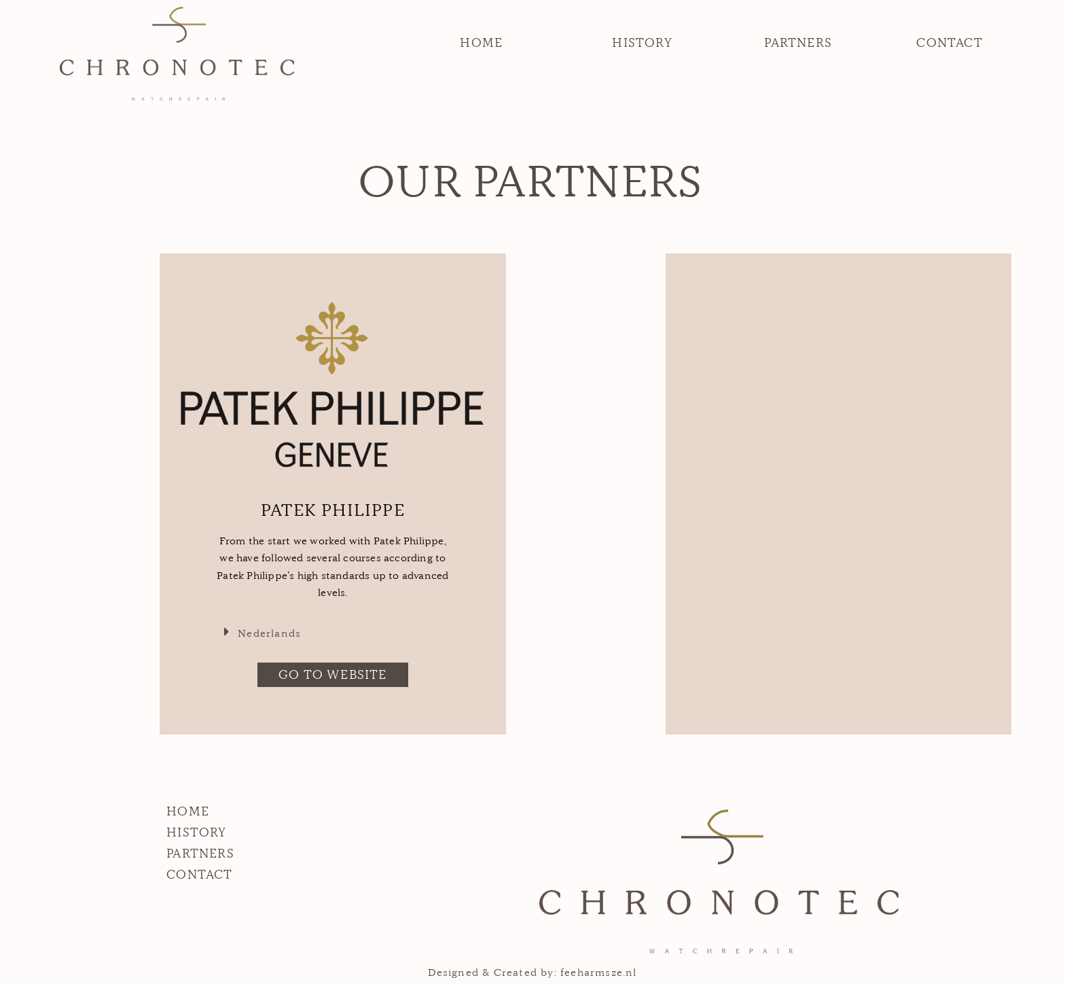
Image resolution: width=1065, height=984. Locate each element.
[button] (481, 43)
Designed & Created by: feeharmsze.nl (532, 972)
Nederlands (269, 633)
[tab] (332, 632)
